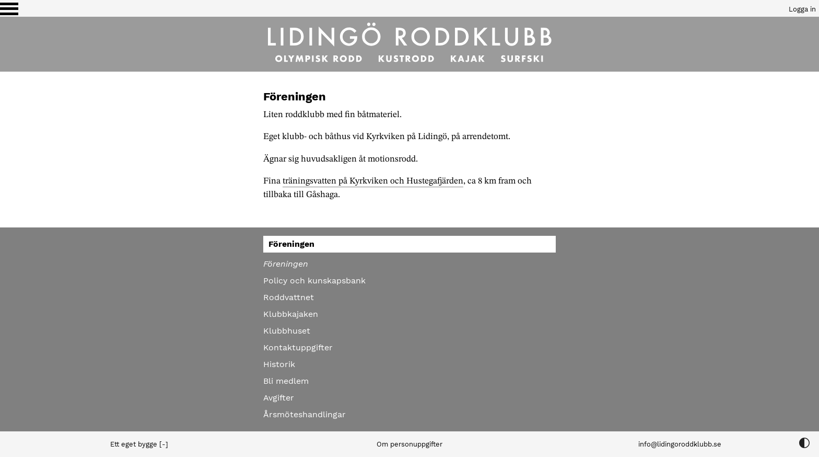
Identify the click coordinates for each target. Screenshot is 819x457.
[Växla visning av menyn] (9, 8)
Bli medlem (286, 381)
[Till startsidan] (409, 44)
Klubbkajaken (290, 314)
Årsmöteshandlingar (304, 414)
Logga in (802, 9)
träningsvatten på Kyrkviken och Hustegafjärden (373, 181)
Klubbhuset (286, 331)
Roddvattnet (288, 297)
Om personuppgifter (409, 444)
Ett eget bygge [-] (139, 444)
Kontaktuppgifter (298, 347)
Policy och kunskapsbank (314, 280)
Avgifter (278, 398)
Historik (279, 364)
